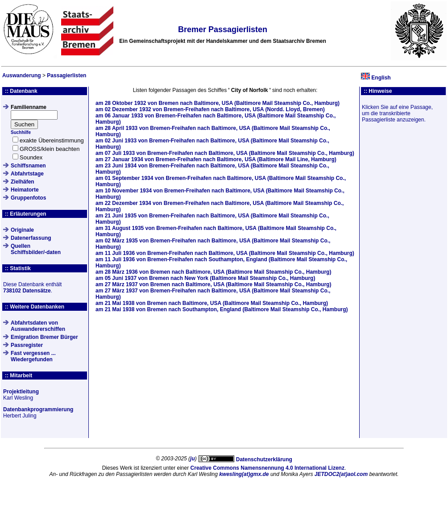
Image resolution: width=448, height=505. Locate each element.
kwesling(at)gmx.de (244, 474)
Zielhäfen (22, 182)
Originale (22, 230)
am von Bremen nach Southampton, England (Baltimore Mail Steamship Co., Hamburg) (221, 309)
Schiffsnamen (28, 166)
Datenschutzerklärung (264, 459)
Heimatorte (25, 190)
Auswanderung (21, 75)
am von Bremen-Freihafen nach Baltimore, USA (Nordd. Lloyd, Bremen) (210, 109)
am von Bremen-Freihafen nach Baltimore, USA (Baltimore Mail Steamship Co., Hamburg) (224, 153)
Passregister (27, 345)
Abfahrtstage (27, 174)
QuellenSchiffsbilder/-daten (36, 249)
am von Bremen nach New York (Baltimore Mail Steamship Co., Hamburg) (205, 278)
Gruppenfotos (28, 198)
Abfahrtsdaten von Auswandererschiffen (38, 326)
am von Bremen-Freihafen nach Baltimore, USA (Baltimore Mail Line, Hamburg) (215, 159)
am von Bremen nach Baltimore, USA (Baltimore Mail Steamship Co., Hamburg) (217, 103)
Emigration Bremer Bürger (44, 337)
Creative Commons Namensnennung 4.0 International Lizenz (267, 468)
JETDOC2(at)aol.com (341, 474)
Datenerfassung (31, 238)
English (380, 78)
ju (192, 458)
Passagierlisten (66, 75)
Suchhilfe (21, 132)
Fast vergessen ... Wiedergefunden (33, 356)
